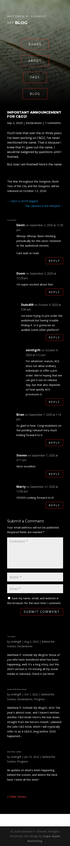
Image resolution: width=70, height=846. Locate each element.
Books (35, 44)
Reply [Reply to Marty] (54, 505)
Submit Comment (42, 612)
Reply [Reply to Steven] (54, 474)
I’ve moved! (11, 636)
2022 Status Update (14, 752)
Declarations (34, 123)
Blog (35, 94)
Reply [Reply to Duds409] (54, 337)
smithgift (16, 641)
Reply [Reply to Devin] (54, 260)
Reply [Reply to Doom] (54, 292)
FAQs (35, 77)
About (35, 61)
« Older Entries (17, 796)
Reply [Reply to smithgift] (54, 402)
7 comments (53, 123)
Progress (39, 699)
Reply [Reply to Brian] (54, 442)
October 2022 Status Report (17, 689)
